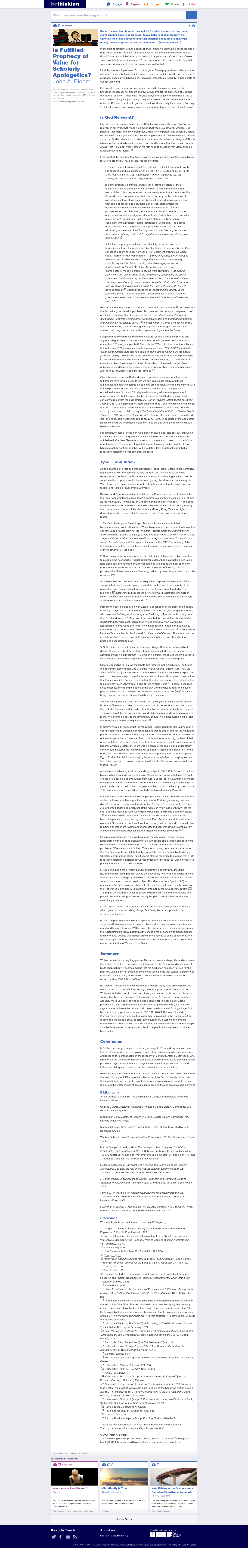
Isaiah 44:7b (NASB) (115, 1247)
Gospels (68, 1511)
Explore (135, 4)
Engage (117, 4)
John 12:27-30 (154, 1251)
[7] (125, 289)
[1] (167, 59)
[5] (121, 237)
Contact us (191, 1545)
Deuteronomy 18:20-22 (176, 170)
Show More (124, 1519)
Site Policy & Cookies (177, 1545)
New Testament (70, 1453)
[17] (113, 574)
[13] (133, 391)
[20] (126, 617)
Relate (175, 4)
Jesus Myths (89, 1511)
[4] (171, 207)
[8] (114, 300)
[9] (177, 307)
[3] (166, 177)
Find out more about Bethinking (114, 1536)
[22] (149, 720)
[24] (102, 814)
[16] (166, 541)
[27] (134, 927)
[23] (183, 803)
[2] (132, 150)
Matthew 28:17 (132, 1251)
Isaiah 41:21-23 (144, 170)
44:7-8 (157, 170)
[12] (153, 370)
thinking (65, 4)
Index (192, 4)
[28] (186, 1015)
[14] (118, 395)
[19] (145, 599)
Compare (156, 4)
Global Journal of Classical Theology (163, 1438)
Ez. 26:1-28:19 (155, 1206)
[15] (180, 501)
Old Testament (83, 1453)
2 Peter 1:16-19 (112, 1254)
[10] (141, 322)
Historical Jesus (78, 1511)
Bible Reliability (58, 1453)
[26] (190, 888)
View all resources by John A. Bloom (68, 101)
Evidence (105, 1511)
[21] (177, 628)
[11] (183, 329)
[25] (181, 830)
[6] (136, 266)
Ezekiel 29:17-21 (127, 701)
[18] (113, 592)
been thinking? (80, 15)
